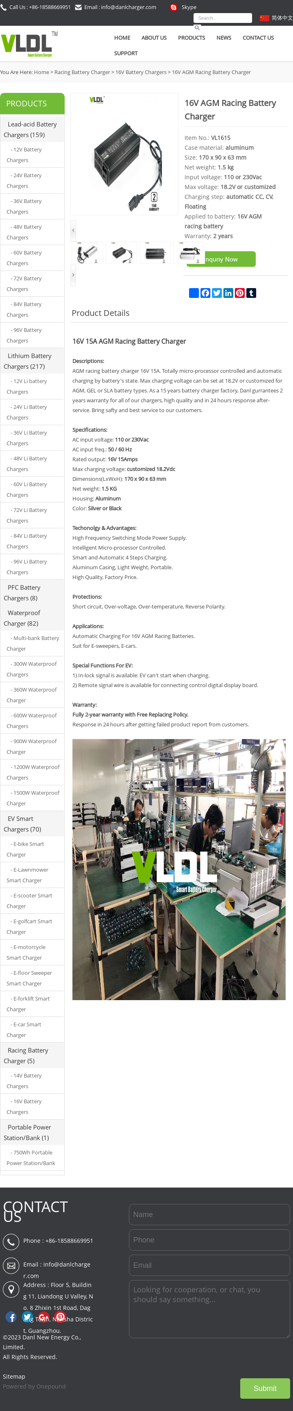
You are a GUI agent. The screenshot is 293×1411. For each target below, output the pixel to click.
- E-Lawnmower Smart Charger (27, 875)
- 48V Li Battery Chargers (27, 464)
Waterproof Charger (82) (22, 618)
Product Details (101, 312)
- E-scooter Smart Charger (29, 901)
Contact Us (258, 37)
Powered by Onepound (34, 1386)
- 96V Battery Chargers (24, 335)
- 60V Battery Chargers (24, 258)
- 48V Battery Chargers (24, 232)
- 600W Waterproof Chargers (31, 721)
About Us (154, 37)
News (223, 37)
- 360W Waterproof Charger (31, 695)
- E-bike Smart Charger (25, 849)
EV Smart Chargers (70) (22, 823)
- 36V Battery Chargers (24, 206)
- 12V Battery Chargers (24, 155)
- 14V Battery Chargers (24, 1081)
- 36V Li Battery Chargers (27, 438)
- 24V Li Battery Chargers (27, 412)
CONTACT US (35, 1211)
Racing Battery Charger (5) (26, 1055)
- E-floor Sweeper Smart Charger (29, 978)
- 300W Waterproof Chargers (31, 669)
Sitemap (14, 1376)
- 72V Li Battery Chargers (27, 515)
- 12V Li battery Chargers (27, 386)
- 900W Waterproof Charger (31, 746)
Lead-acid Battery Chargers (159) (30, 129)
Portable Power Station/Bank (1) (27, 1132)
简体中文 (282, 17)
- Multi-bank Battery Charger (33, 643)
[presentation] (228, 1358)
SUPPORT (125, 53)
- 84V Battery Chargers (24, 309)
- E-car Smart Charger (24, 1030)
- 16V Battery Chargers (24, 1107)
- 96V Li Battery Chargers (27, 567)
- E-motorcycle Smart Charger (26, 952)
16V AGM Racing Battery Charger (211, 72)
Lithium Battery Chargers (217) (28, 361)
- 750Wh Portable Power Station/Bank (31, 1158)
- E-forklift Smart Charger (28, 1004)
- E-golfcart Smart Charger (29, 926)
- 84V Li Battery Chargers (27, 541)
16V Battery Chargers (141, 72)
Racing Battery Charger (82, 72)
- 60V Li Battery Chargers (27, 489)
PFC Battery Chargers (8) (22, 592)
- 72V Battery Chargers (24, 284)
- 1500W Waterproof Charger (33, 798)
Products (191, 37)
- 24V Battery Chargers (24, 180)
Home (122, 37)
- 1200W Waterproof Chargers (33, 772)
